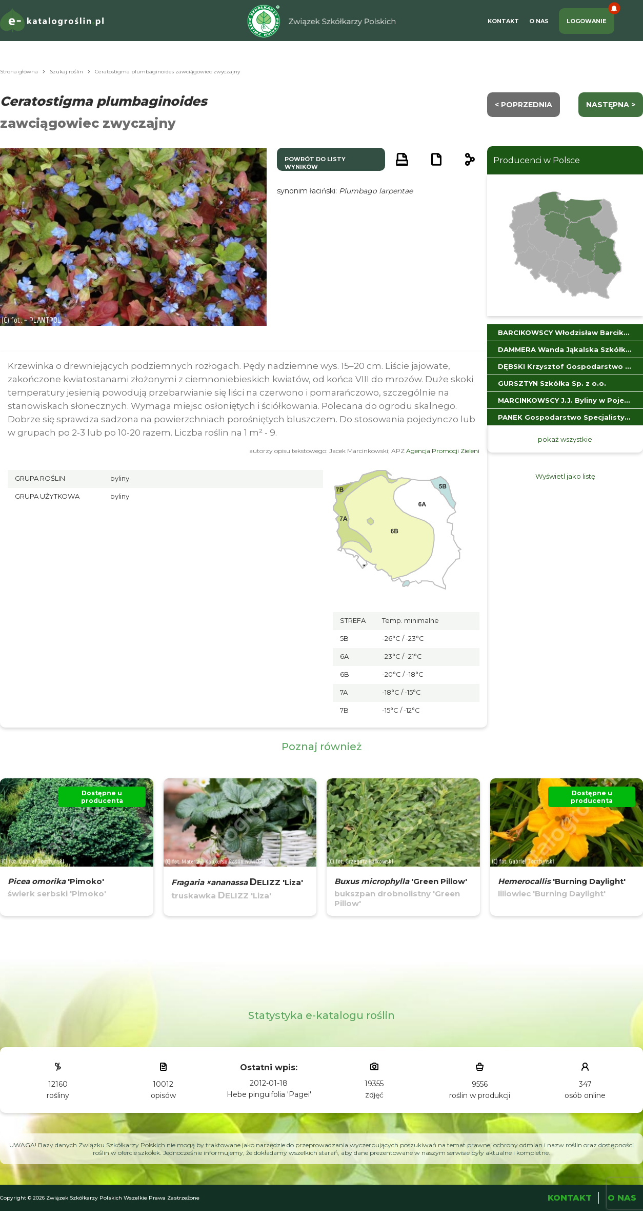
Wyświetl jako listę (565, 476)
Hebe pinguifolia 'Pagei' (269, 1094)
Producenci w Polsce (536, 160)
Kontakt (503, 21)
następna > (610, 104)
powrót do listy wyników (315, 162)
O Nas (539, 21)
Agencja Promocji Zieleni (442, 451)
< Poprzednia (523, 104)
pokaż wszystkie (565, 439)
